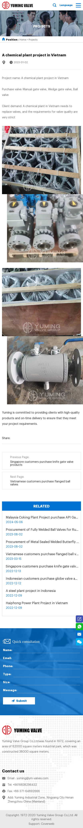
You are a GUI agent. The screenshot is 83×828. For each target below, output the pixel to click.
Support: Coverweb (41, 824)
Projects (33, 40)
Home (22, 40)
